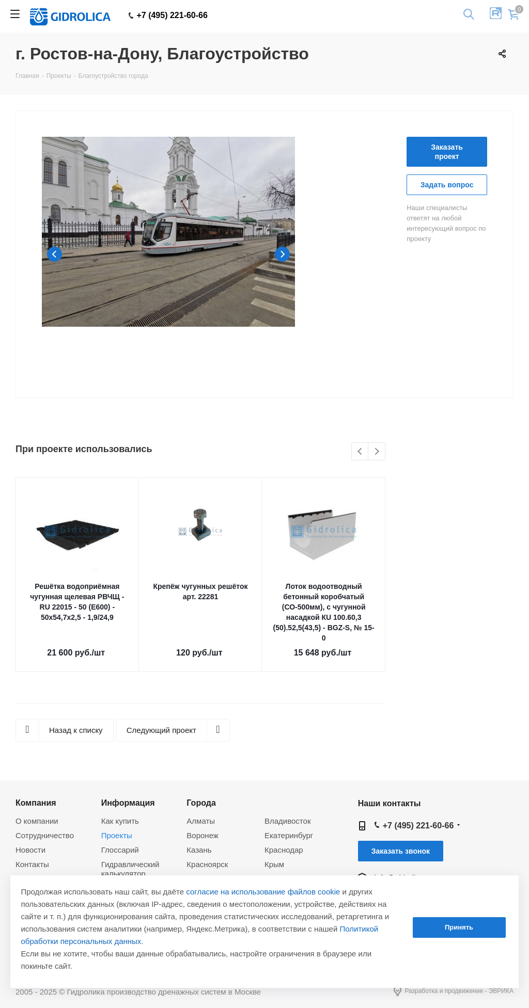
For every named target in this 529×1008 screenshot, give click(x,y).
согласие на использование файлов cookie (263, 891)
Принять (459, 927)
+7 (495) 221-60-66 (168, 15)
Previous (54, 254)
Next (282, 254)
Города (201, 802)
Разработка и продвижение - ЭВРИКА (454, 991)
